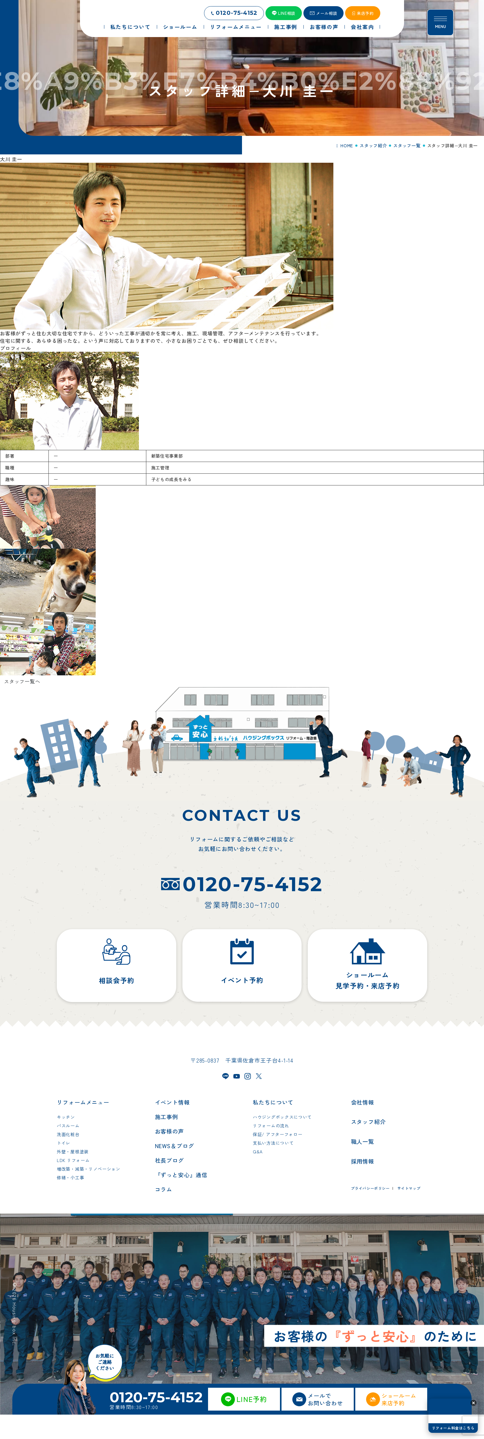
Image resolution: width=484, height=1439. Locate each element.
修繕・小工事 (70, 1202)
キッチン (66, 1141)
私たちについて (273, 1126)
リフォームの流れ (271, 1150)
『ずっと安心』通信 (181, 1199)
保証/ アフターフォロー (277, 1159)
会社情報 (362, 1126)
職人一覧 (362, 1166)
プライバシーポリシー (370, 1212)
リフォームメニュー (83, 1126)
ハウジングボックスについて (282, 1141)
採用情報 (362, 1185)
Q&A (258, 1176)
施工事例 (166, 1141)
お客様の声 (169, 1156)
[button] (473, 1403)
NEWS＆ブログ (174, 1170)
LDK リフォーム (73, 1184)
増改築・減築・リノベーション (88, 1193)
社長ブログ (169, 1185)
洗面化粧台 (68, 1159)
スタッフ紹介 (368, 1146)
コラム (164, 1214)
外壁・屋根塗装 (73, 1176)
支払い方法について (273, 1167)
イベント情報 (172, 1126)
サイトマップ (409, 1212)
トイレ (63, 1167)
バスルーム (68, 1150)
